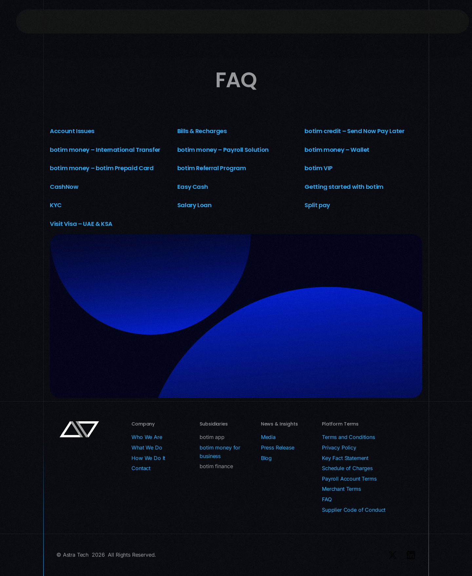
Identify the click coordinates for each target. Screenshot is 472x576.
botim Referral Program (211, 168)
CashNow (64, 187)
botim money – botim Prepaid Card (101, 168)
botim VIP (319, 168)
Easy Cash (192, 187)
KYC (56, 205)
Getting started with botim (344, 187)
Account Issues (72, 131)
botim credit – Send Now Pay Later (354, 131)
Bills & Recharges (202, 131)
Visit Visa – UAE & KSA (81, 224)
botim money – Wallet (337, 150)
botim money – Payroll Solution (223, 150)
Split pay (317, 205)
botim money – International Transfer (105, 150)
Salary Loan (194, 205)
